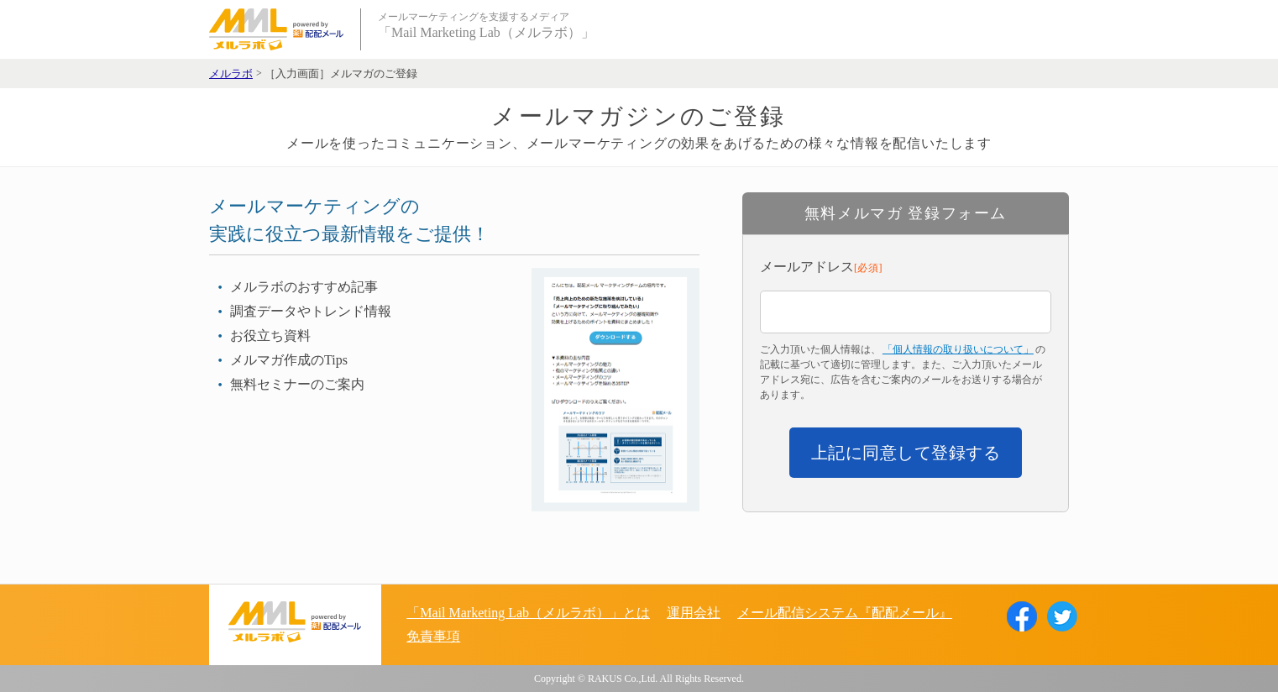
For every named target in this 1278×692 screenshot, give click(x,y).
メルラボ (231, 74)
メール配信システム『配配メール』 (844, 613)
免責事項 (433, 636)
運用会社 (693, 613)
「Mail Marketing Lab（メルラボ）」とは (528, 613)
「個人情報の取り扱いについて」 (958, 349)
